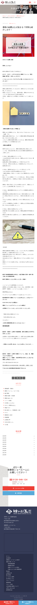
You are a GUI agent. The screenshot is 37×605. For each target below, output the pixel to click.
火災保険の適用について (12, 586)
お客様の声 (7, 419)
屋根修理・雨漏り (9, 388)
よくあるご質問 (10, 576)
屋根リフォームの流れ (13, 567)
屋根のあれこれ (20, 15)
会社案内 (8, 558)
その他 (6, 424)
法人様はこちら (10, 578)
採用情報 (9, 590)
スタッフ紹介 (9, 584)
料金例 (8, 571)
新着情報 (8, 582)
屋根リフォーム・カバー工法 (12, 391)
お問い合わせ (10, 588)
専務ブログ (7, 407)
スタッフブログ (11, 15)
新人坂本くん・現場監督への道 (12, 410)
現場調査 (7, 417)
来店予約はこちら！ (8, 291)
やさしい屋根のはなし (10, 405)
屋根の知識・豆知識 (10, 395)
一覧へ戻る (18, 378)
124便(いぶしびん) (9, 403)
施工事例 (7, 393)
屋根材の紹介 (11, 565)
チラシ (6, 412)
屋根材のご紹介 (9, 415)
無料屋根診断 (11, 563)
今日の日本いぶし (9, 422)
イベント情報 (8, 400)
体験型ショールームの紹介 (13, 559)
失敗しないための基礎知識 (15, 569)
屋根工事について (10, 561)
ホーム (4, 15)
